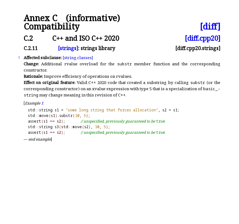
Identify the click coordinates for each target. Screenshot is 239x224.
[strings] (68, 48)
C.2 (28, 38)
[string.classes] (78, 57)
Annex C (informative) (72, 18)
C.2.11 (31, 48)
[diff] (210, 26)
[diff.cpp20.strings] (197, 48)
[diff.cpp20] (202, 38)
